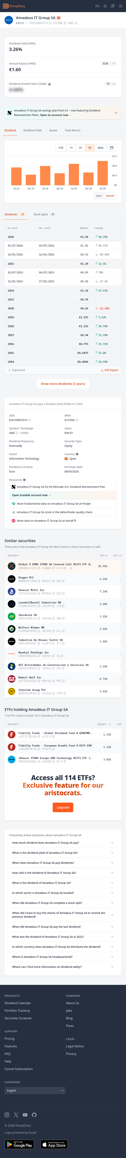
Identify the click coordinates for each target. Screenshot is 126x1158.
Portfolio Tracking (17, 1011)
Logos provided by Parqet (21, 1132)
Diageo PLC (26, 577)
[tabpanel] (63, 171)
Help (8, 1061)
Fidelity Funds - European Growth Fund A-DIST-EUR (55, 745)
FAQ (7, 1054)
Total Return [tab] (73, 130)
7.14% (103, 591)
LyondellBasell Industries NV (39, 602)
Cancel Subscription (19, 1069)
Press (70, 1026)
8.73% (103, 679)
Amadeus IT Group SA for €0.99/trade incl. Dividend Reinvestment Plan (61, 487)
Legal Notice (75, 1046)
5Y (89, 147)
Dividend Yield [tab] (32, 130)
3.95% (103, 629)
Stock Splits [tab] (44, 214)
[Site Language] (97, 6)
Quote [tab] (53, 130)
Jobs (69, 1011)
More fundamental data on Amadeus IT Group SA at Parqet (54, 503)
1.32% (107, 747)
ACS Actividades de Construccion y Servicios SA (53, 664)
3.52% (103, 616)
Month (110, 196)
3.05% (107, 759)
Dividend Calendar (18, 1003)
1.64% (103, 666)
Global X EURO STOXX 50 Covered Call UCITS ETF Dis (55, 564)
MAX (101, 147)
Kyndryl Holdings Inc (33, 652)
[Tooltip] (77, 454)
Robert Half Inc (29, 677)
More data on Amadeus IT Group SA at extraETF (46, 520)
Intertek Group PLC (32, 689)
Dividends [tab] (15, 214)
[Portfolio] (112, 6)
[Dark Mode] (105, 6)
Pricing (9, 1039)
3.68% (103, 604)
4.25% (103, 579)
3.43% (103, 691)
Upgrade (63, 807)
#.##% (16, 89)
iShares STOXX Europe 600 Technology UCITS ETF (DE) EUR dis (55, 758)
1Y (71, 147)
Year (99, 196)
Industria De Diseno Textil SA (40, 639)
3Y (80, 147)
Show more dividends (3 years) (63, 384)
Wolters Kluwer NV (31, 627)
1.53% (107, 734)
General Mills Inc (31, 589)
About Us (72, 1003)
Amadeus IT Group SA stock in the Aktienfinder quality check (54, 512)
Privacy (71, 1054)
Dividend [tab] (10, 130)
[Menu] (120, 6)
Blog (69, 1018)
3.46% (103, 641)
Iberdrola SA (27, 614)
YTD (60, 147)
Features (11, 1046)
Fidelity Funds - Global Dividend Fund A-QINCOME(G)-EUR (55, 733)
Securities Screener (18, 1018)
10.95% (102, 566)
